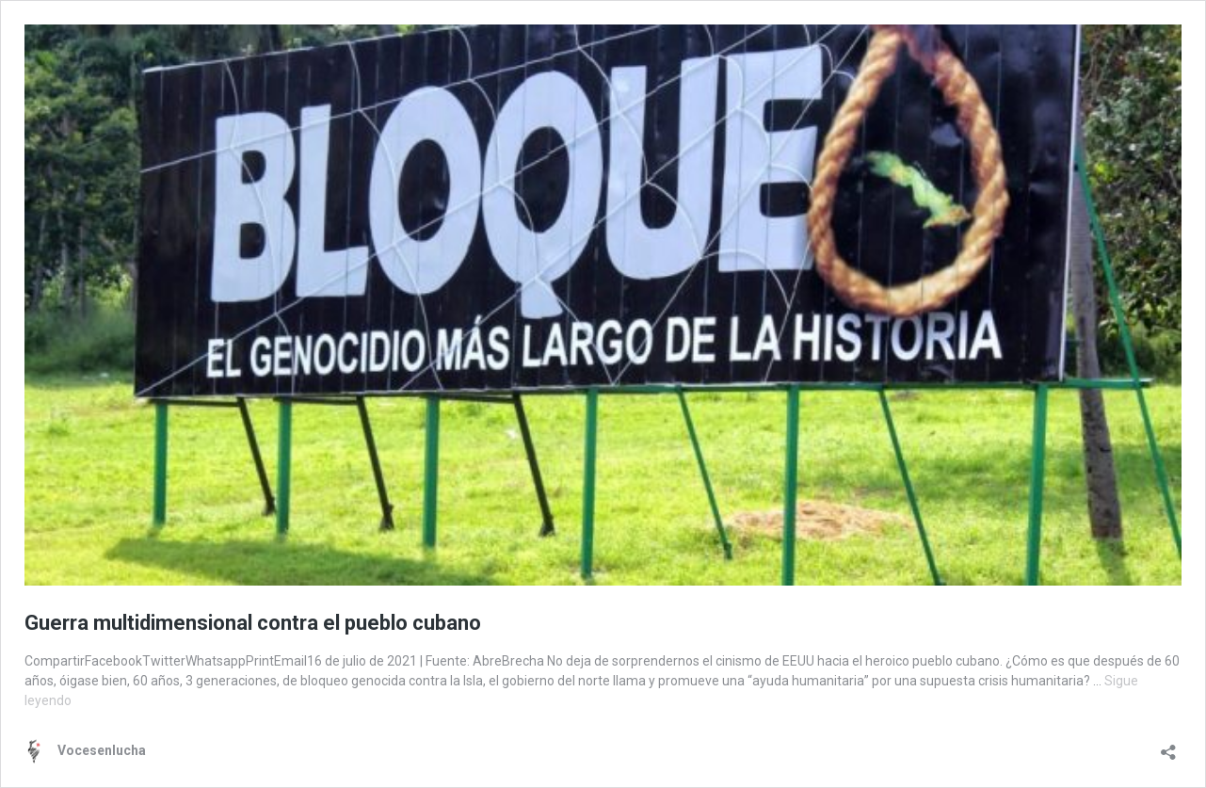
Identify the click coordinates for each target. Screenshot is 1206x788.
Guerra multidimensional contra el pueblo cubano (252, 623)
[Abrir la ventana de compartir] (1168, 746)
